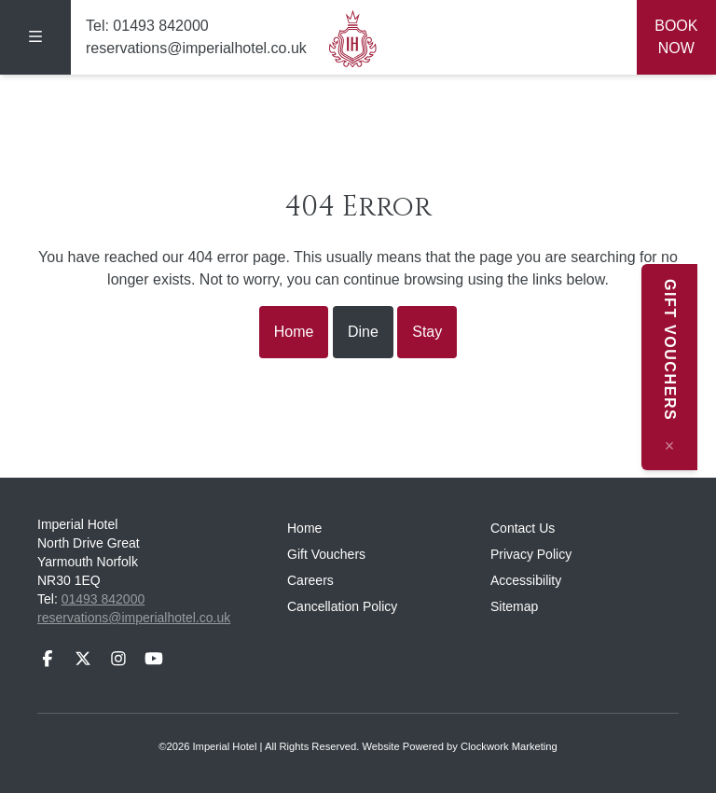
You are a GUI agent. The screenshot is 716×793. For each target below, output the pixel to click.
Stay (427, 332)
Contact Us (522, 528)
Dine (363, 332)
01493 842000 (160, 26)
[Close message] (688, 446)
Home (294, 332)
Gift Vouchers (326, 554)
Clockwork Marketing (509, 746)
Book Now (675, 37)
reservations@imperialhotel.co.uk (196, 48)
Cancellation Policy (342, 606)
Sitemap (514, 606)
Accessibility (525, 580)
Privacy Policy (530, 554)
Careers (310, 580)
